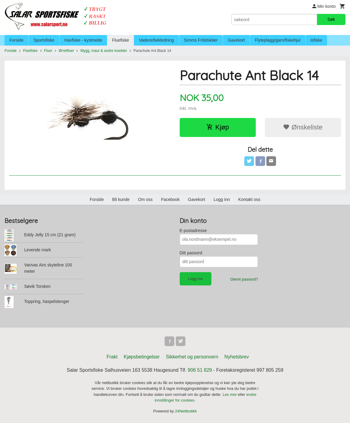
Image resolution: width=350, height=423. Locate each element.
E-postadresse (193, 230)
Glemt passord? (244, 279)
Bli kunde (121, 199)
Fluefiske (120, 40)
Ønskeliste (303, 127)
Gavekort (236, 40)
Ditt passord (191, 252)
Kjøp (217, 127)
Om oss (145, 199)
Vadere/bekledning (156, 40)
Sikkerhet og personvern (192, 356)
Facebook (170, 199)
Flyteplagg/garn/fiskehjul (277, 40)
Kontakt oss (249, 199)
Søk (331, 19)
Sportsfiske (44, 40)
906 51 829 (200, 370)
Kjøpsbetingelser (142, 356)
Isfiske (316, 40)
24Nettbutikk (186, 411)
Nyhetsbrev (236, 356)
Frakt (112, 356)
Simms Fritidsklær (201, 40)
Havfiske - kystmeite (83, 40)
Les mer (230, 394)
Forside (16, 40)
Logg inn (222, 199)
